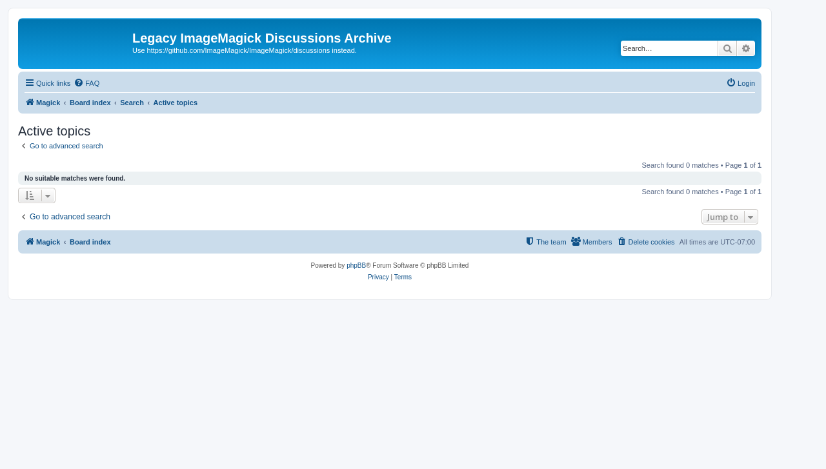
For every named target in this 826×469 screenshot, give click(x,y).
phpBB (356, 265)
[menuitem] (86, 83)
